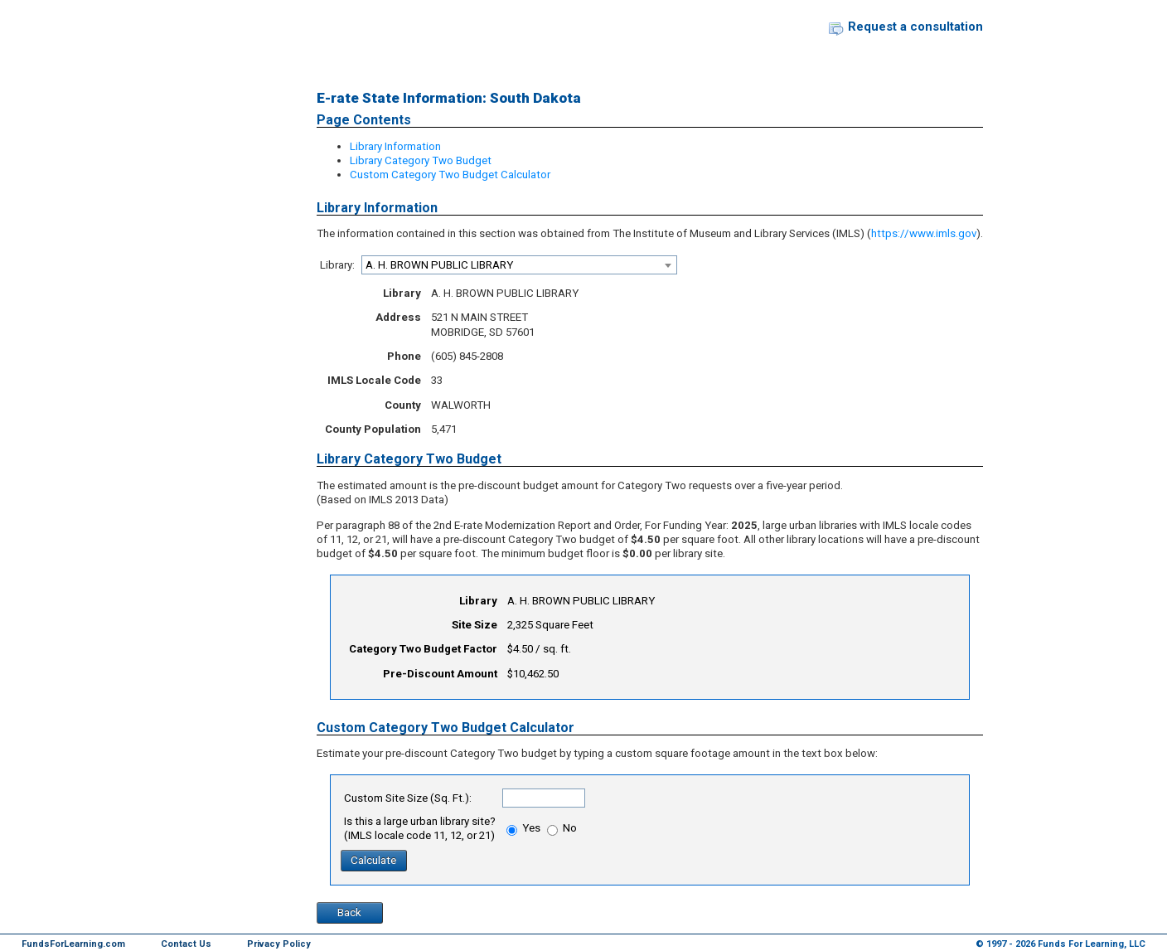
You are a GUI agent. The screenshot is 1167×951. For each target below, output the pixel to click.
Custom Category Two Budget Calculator (450, 174)
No (562, 828)
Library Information (395, 146)
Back (349, 912)
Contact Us (186, 944)
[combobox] (519, 264)
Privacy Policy (279, 944)
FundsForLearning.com (73, 944)
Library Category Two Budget (420, 160)
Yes (523, 828)
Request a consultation (915, 26)
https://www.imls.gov (923, 233)
